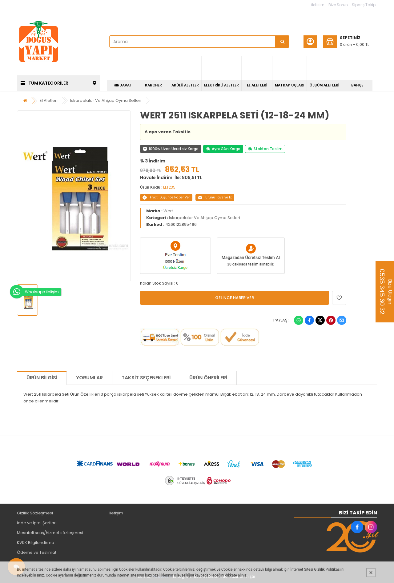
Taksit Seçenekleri (146, 377)
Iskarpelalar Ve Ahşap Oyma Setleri (105, 100)
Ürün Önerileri (208, 377)
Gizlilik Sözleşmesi (35, 513)
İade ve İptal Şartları (37, 523)
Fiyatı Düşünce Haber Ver (166, 197)
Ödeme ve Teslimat (36, 552)
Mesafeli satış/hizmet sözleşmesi (50, 533)
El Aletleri (49, 100)
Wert (168, 211)
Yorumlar (89, 377)
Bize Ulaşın (385, 291)
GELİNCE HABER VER (234, 298)
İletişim (116, 513)
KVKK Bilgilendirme (35, 542)
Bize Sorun (338, 4)
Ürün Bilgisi (41, 377)
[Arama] (282, 41)
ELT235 (169, 187)
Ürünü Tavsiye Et (215, 197)
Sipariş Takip (364, 4)
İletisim (317, 4)
